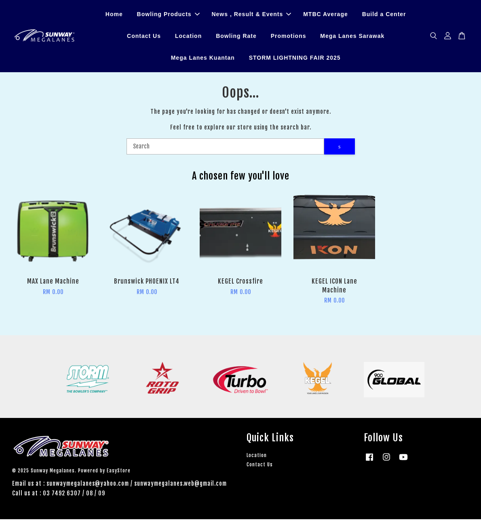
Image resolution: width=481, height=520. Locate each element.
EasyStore (119, 471)
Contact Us (144, 36)
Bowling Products (168, 14)
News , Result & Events (251, 14)
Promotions (288, 36)
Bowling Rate (236, 36)
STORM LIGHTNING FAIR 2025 (295, 58)
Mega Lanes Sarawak (352, 36)
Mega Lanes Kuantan (203, 58)
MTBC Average (325, 14)
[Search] (226, 147)
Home (114, 14)
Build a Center (384, 14)
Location (188, 36)
